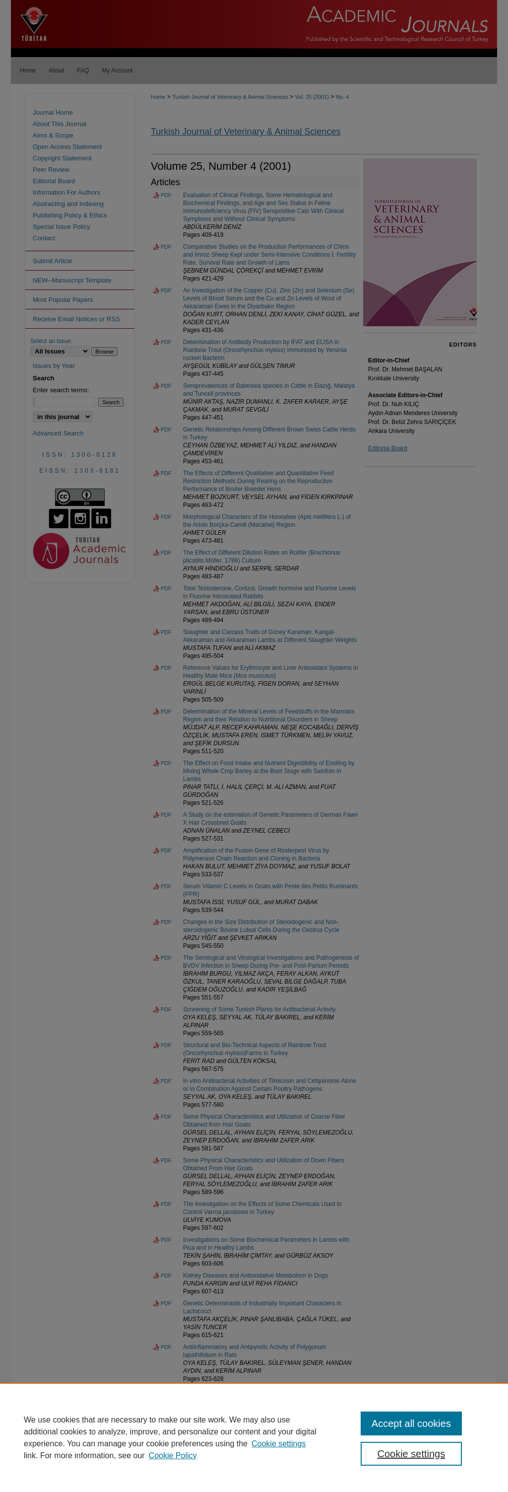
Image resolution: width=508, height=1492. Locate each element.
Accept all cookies (411, 1423)
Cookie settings (279, 1443)
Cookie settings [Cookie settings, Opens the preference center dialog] (411, 1453)
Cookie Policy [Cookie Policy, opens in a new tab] (173, 1455)
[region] (254, 1437)
